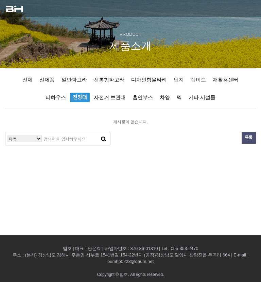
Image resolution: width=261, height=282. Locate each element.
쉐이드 (198, 79)
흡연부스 (143, 97)
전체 (27, 79)
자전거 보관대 (110, 97)
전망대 (80, 97)
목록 (249, 137)
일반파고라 (74, 79)
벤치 (179, 79)
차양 (165, 97)
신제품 (47, 79)
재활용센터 (225, 79)
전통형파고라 (109, 79)
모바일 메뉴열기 (249, 8)
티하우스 (56, 97)
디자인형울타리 (149, 79)
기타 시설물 (202, 97)
